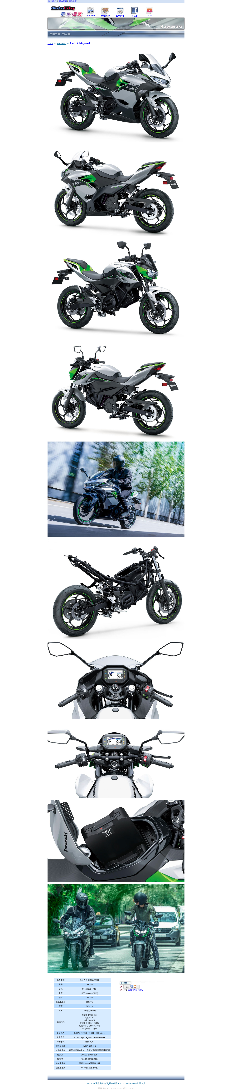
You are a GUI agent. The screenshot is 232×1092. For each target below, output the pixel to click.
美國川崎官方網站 (135, 990)
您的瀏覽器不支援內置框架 (116, 8)
